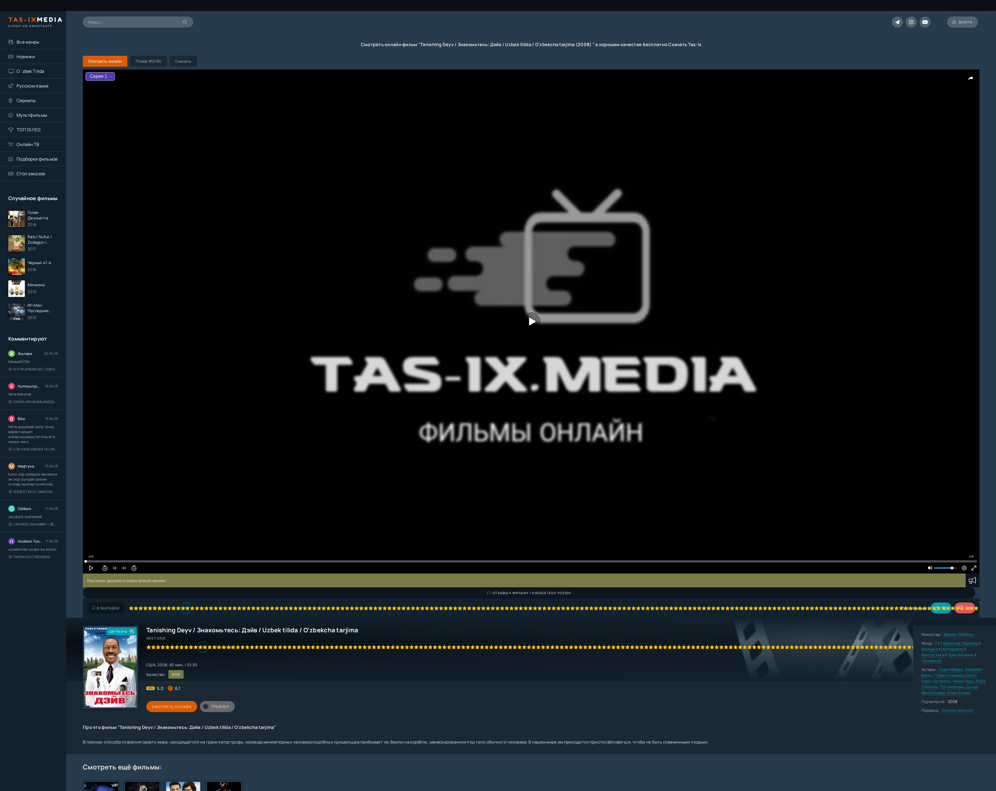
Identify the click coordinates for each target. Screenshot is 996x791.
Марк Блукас (959, 692)
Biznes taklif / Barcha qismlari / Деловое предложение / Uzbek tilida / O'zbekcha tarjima (33, 491)
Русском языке (33, 86)
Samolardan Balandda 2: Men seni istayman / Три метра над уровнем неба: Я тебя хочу (33, 401)
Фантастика (933, 654)
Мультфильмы (32, 115)
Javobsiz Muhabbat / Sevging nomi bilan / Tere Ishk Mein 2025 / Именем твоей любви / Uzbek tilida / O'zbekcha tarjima (33, 524)
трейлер (216, 706)
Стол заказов (31, 174)
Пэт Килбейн (952, 686)
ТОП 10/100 (29, 130)
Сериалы (26, 100)
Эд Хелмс (942, 681)
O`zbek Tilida (30, 71)
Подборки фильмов (37, 159)
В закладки (106, 608)
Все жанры (28, 42)
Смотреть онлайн (172, 706)
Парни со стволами (29, 556)
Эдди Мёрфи (950, 669)
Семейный (931, 660)
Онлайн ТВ (28, 144)
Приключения (960, 654)
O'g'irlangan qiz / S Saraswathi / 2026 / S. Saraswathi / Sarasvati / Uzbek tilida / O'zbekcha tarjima (33, 369)
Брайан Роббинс (959, 634)
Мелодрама (952, 649)
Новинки (26, 57)
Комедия (929, 649)
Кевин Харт (963, 681)
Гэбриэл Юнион (949, 675)
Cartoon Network (957, 710)
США (150, 664)
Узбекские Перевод (959, 643)
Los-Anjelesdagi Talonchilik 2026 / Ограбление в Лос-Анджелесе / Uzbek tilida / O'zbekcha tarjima (33, 449)
